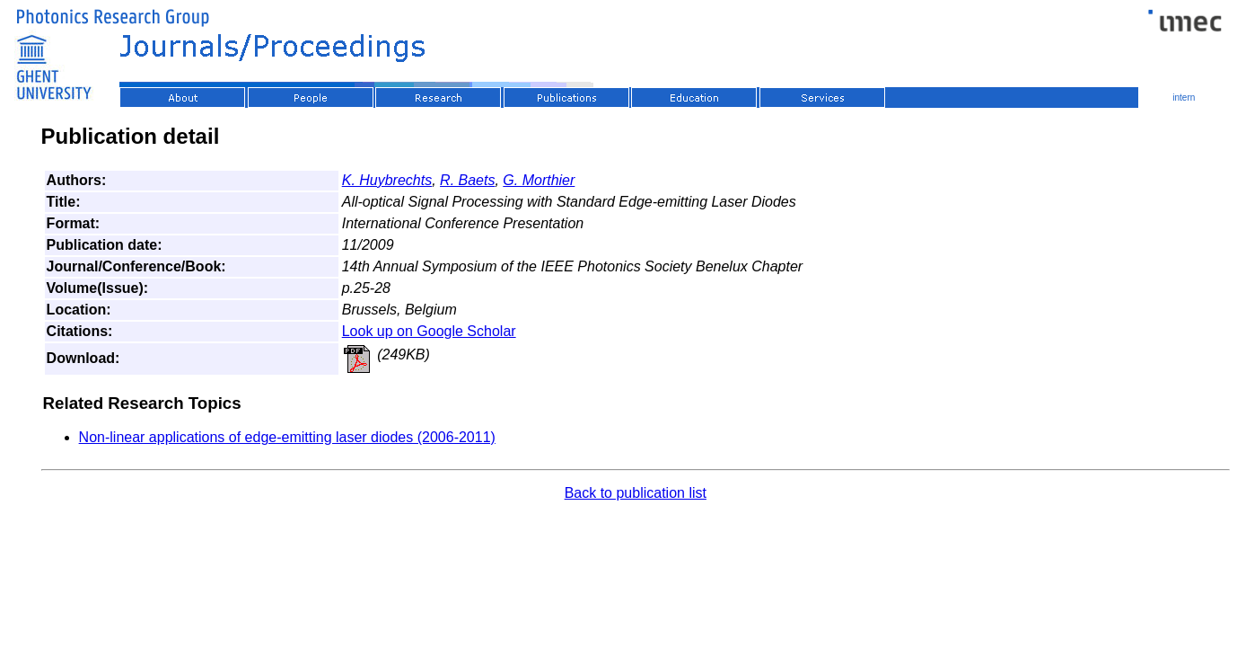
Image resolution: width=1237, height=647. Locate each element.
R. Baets (467, 180)
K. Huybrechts (387, 180)
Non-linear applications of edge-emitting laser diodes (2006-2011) (287, 437)
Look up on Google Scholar (429, 331)
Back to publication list (635, 493)
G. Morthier (539, 180)
